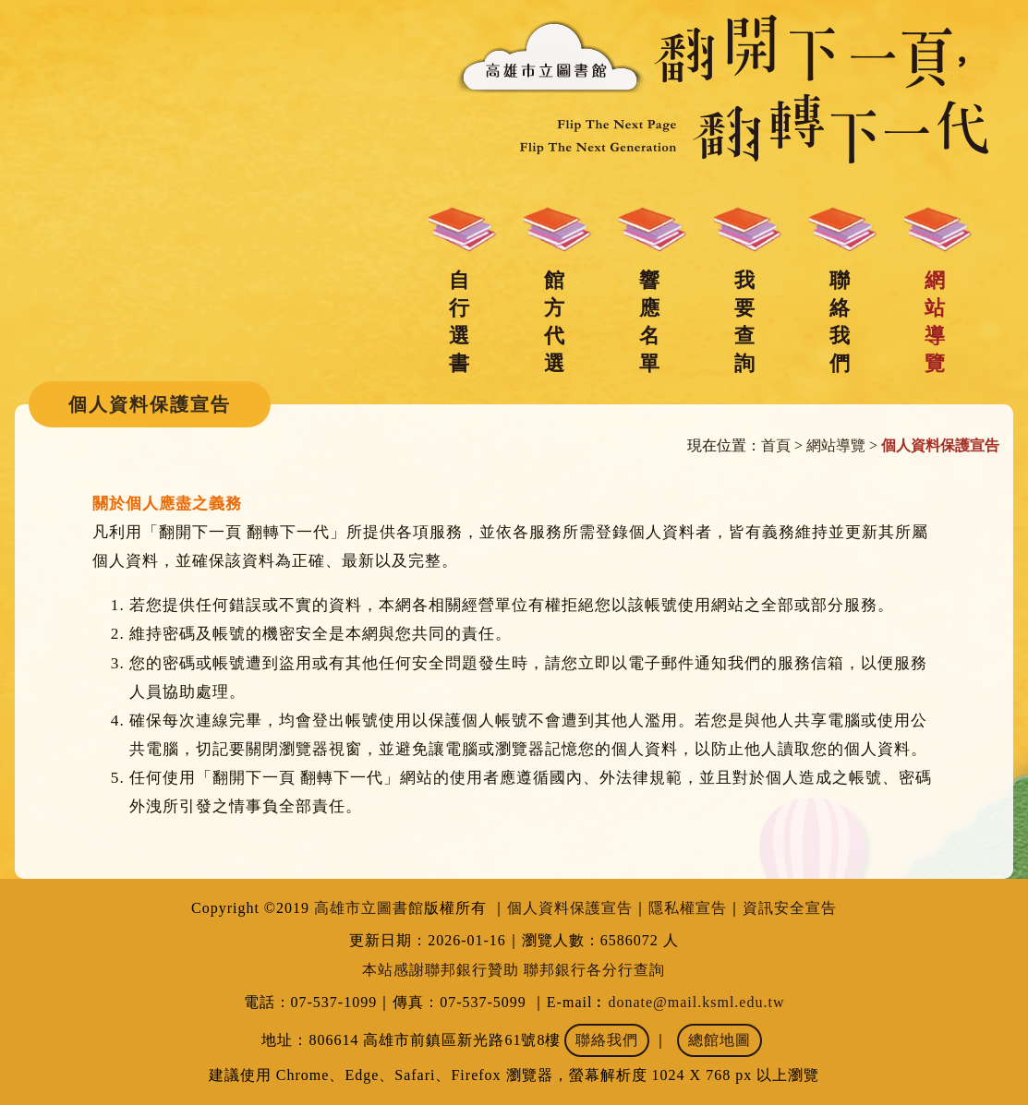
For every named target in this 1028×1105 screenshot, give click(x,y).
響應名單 (649, 322)
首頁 (776, 445)
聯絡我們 (839, 322)
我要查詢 (744, 322)
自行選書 (459, 322)
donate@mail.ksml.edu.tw (696, 1002)
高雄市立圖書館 (369, 908)
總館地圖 (719, 1040)
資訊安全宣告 (790, 908)
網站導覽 (935, 322)
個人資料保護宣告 (570, 908)
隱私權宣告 (687, 908)
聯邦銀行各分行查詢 (594, 970)
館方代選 (554, 322)
